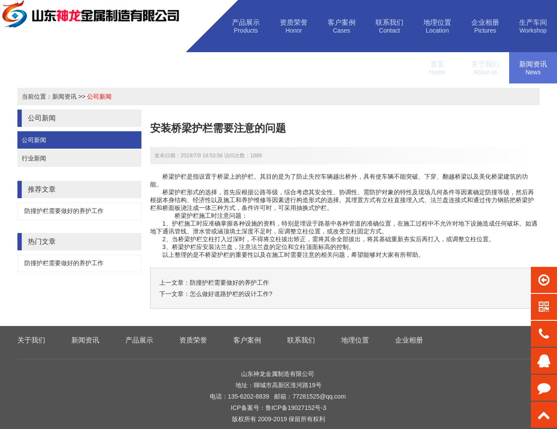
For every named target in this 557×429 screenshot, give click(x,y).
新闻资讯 (64, 96)
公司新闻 (99, 96)
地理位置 (355, 340)
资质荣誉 (193, 340)
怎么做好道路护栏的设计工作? (231, 293)
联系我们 (301, 340)
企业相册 (409, 340)
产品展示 (139, 340)
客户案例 (247, 340)
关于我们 (31, 340)
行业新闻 (34, 158)
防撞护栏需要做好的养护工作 (64, 210)
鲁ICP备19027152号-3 (295, 407)
